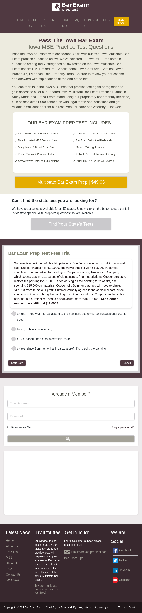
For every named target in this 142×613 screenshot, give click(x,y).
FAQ (9, 568)
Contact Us (91, 23)
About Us (33, 23)
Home (20, 20)
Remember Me (21, 427)
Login (106, 20)
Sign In (71, 439)
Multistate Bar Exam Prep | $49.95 (71, 182)
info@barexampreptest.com (85, 552)
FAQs (78, 20)
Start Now (121, 22)
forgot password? (123, 427)
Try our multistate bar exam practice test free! (46, 589)
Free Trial (45, 23)
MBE (55, 20)
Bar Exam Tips (73, 558)
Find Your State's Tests (71, 224)
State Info (65, 23)
